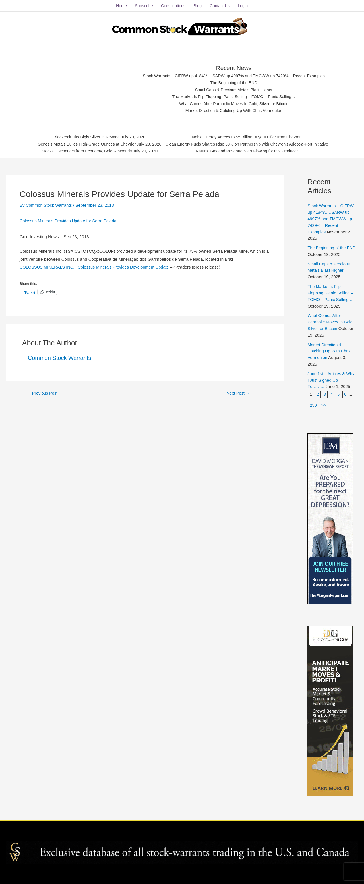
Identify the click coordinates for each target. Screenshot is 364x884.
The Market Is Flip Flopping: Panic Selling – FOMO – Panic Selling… (234, 95)
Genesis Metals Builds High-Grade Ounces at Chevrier (82, 143)
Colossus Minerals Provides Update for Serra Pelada (69, 219)
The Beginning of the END (233, 81)
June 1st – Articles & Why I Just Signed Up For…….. (327, 376)
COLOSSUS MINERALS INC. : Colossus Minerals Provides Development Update (96, 265)
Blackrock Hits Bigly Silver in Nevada (82, 136)
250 (313, 401)
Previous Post (43, 391)
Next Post (238, 391)
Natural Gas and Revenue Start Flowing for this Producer (250, 150)
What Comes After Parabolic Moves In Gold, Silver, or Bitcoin (233, 102)
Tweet (30, 290)
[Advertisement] (86, 86)
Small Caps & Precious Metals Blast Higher (234, 88)
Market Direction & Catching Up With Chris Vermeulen (234, 109)
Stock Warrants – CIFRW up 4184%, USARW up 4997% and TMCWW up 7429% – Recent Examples (234, 74)
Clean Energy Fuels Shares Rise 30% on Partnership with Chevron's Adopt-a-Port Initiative (250, 143)
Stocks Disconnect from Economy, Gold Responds (81, 150)
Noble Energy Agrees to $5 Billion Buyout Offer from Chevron (250, 136)
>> (323, 401)
